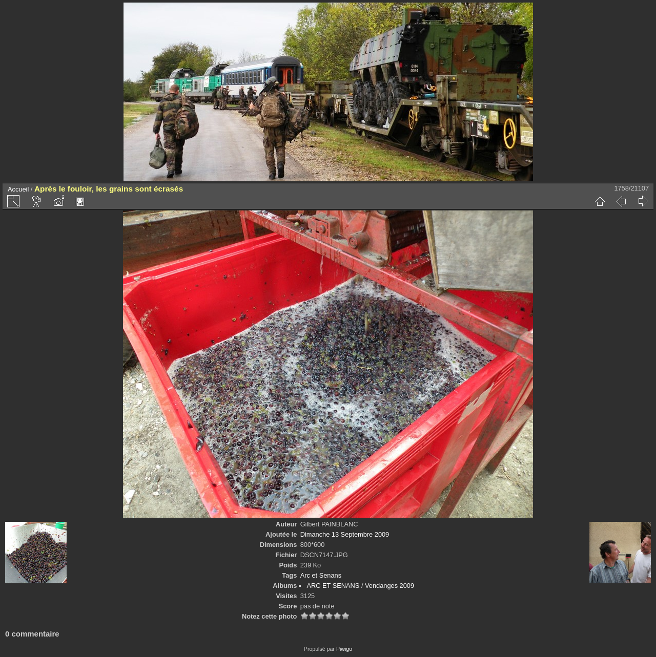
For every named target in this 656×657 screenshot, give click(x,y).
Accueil (18, 189)
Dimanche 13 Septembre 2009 (344, 534)
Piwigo (344, 649)
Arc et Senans (320, 575)
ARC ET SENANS (332, 585)
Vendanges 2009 (389, 585)
